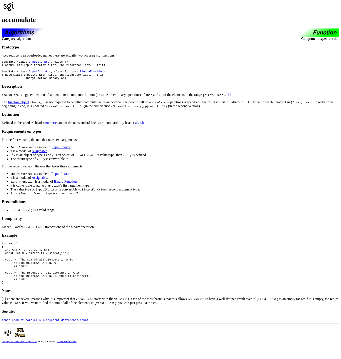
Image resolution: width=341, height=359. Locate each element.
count (84, 332)
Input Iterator (61, 151)
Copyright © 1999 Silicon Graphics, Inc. (19, 354)
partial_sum (34, 332)
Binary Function (65, 185)
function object (18, 106)
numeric (51, 127)
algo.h (139, 127)
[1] (229, 98)
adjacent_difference (62, 332)
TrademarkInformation (66, 354)
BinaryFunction (92, 74)
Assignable (39, 155)
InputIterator (40, 62)
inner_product (13, 332)
